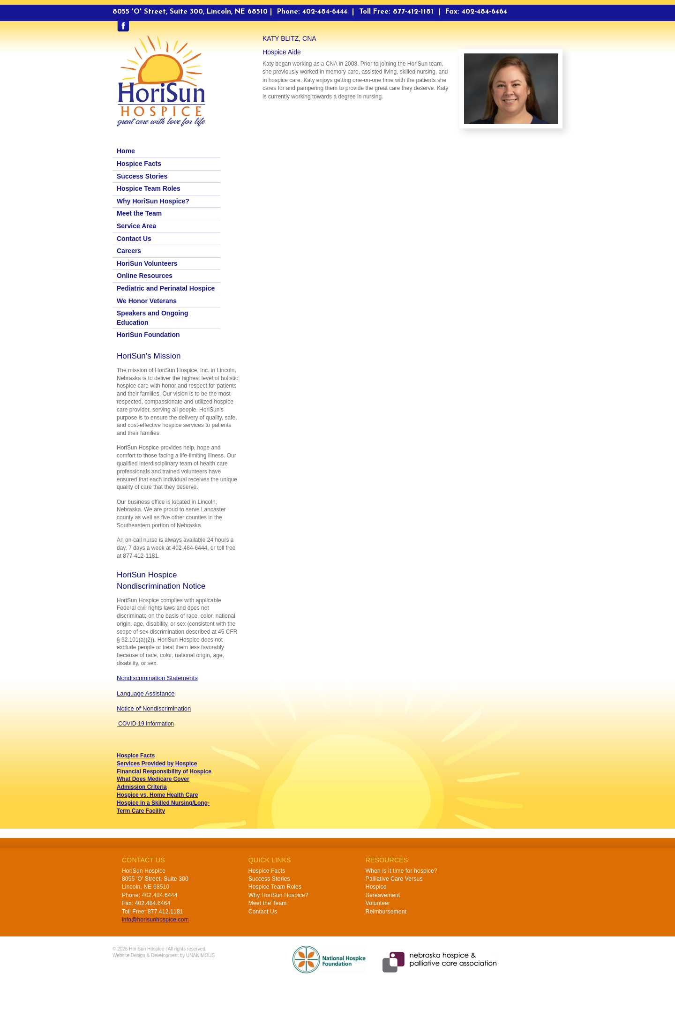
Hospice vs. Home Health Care (157, 795)
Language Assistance (146, 693)
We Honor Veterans (147, 301)
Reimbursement (386, 911)
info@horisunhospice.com (155, 919)
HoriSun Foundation (148, 334)
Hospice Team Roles (148, 188)
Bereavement (383, 895)
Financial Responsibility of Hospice (164, 771)
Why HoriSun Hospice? (153, 201)
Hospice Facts (139, 163)
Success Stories (142, 176)
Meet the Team (139, 213)
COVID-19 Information (145, 723)
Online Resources (144, 275)
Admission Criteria (142, 787)
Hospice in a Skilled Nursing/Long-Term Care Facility (163, 807)
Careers (129, 250)
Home (126, 151)
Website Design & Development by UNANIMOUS (163, 955)
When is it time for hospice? (401, 871)
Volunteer (378, 903)
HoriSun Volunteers (147, 263)
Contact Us (134, 238)
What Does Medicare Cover (153, 779)
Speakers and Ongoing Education (152, 317)
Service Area (136, 226)
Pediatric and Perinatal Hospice (166, 288)
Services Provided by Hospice (157, 763)
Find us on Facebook (123, 26)
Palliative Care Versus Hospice (394, 883)
